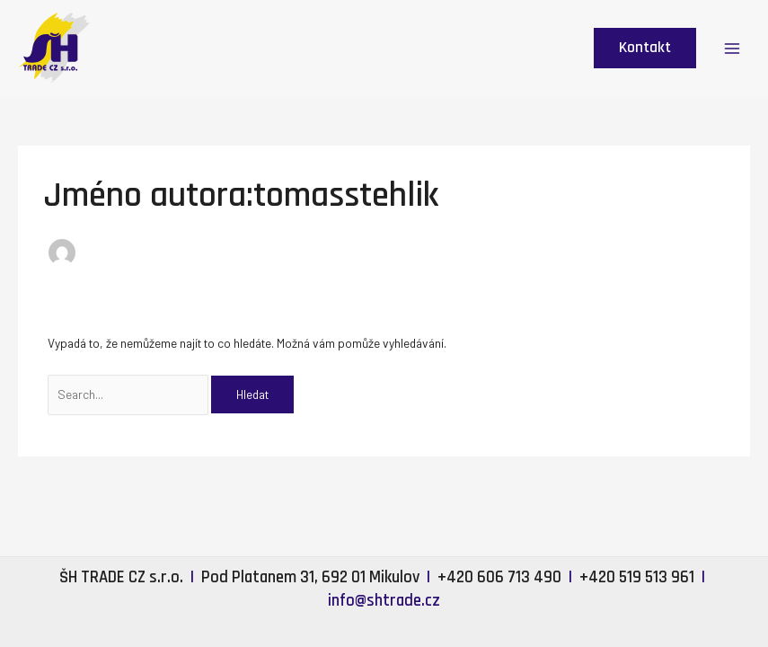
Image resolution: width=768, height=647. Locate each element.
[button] (645, 48)
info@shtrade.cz (384, 600)
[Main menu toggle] (732, 48)
